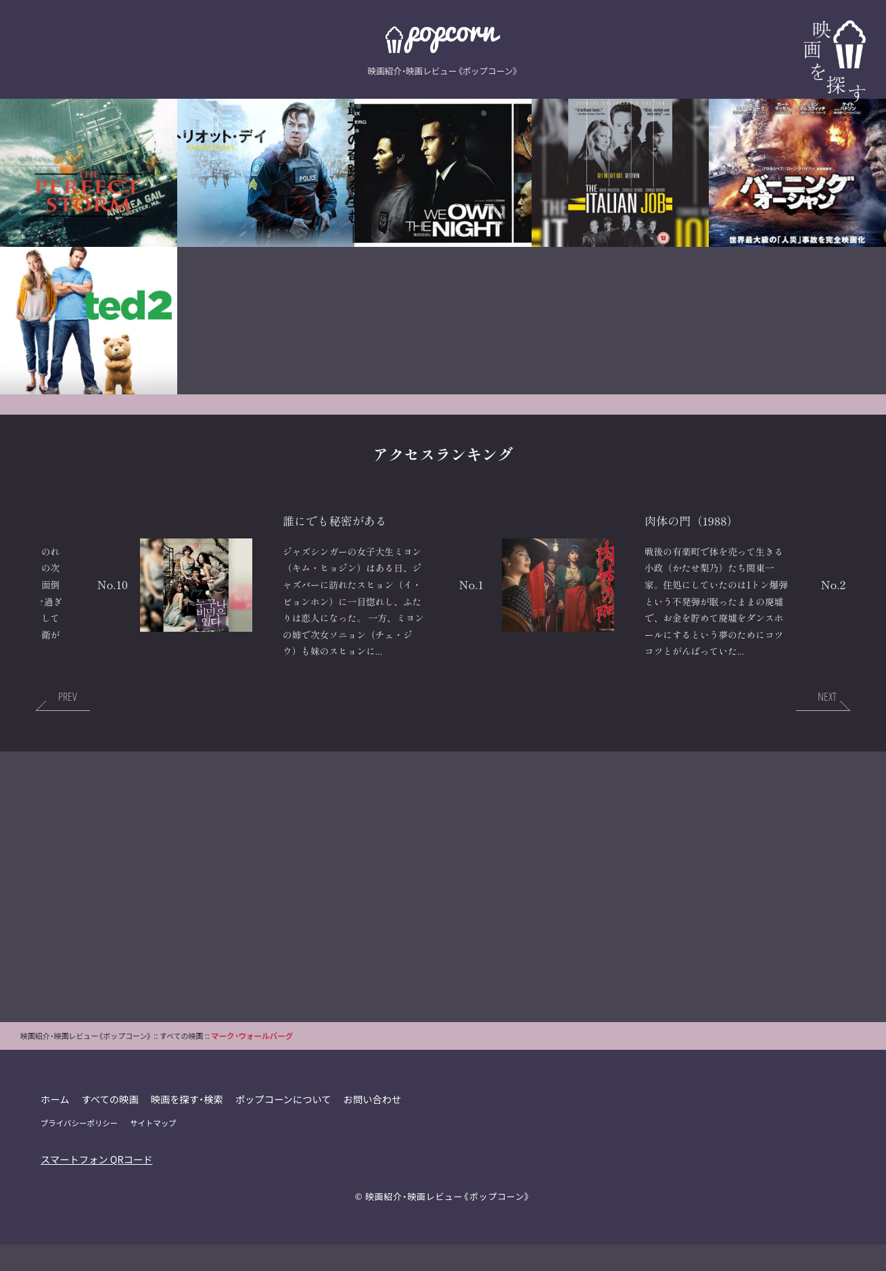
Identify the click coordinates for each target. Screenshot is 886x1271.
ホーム (55, 1125)
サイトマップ (154, 1149)
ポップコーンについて (284, 1125)
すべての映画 (110, 1125)
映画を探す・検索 (188, 1125)
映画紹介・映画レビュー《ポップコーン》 (448, 1222)
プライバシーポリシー (79, 1149)
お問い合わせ (374, 1125)
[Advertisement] (443, 913)
